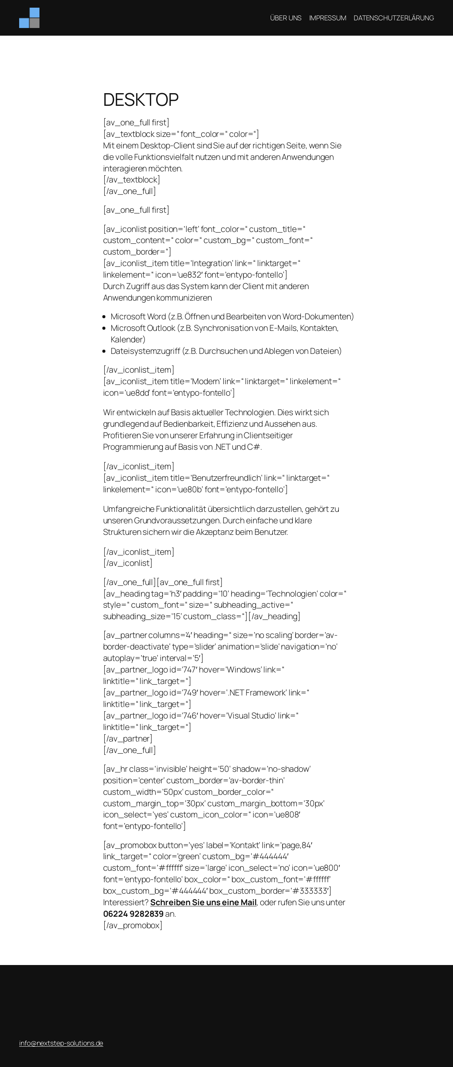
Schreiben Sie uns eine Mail (203, 902)
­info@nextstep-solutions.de (61, 1042)
